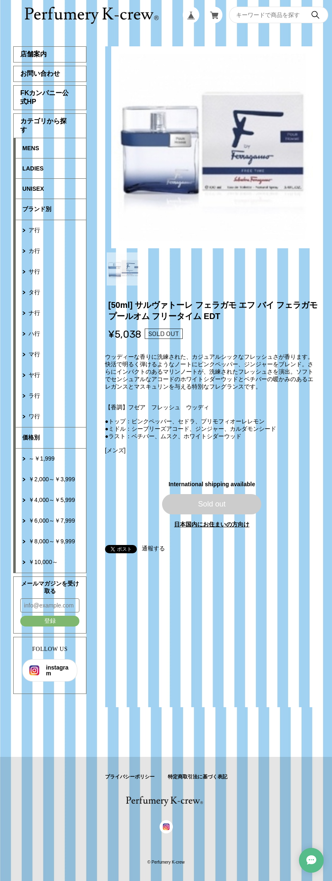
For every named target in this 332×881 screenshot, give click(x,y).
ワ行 (34, 416)
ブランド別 (36, 209)
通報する (153, 548)
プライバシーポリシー (130, 777)
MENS (30, 148)
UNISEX (33, 188)
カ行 (34, 250)
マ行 (34, 354)
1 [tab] (123, 269)
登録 (50, 620)
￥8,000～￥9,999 (52, 541)
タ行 (34, 292)
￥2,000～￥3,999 (52, 479)
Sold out (212, 504)
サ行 (34, 271)
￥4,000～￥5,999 (52, 500)
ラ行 (34, 395)
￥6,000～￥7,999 (52, 520)
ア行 (34, 230)
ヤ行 (34, 375)
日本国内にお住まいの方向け (211, 524)
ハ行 (34, 333)
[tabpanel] (212, 147)
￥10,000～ (43, 562)
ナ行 (34, 313)
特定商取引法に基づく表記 (197, 777)
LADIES (32, 168)
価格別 (31, 437)
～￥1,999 (42, 458)
